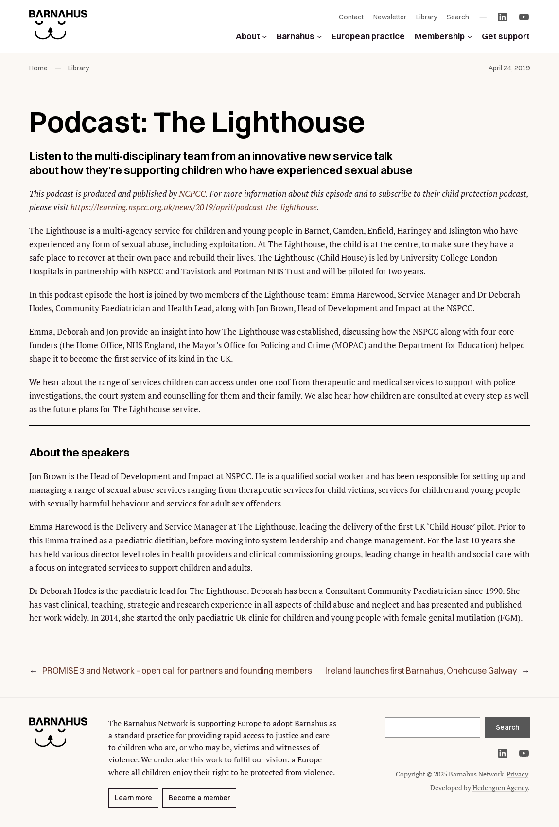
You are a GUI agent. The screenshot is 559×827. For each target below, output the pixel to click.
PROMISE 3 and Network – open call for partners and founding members (177, 670)
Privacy (517, 773)
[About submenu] (264, 36)
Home (38, 68)
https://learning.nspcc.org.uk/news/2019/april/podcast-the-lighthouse (193, 207)
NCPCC (192, 193)
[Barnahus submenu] (319, 36)
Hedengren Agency (500, 787)
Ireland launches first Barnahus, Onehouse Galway (421, 670)
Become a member (199, 797)
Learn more (133, 797)
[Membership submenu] (469, 36)
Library (78, 68)
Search (507, 727)
